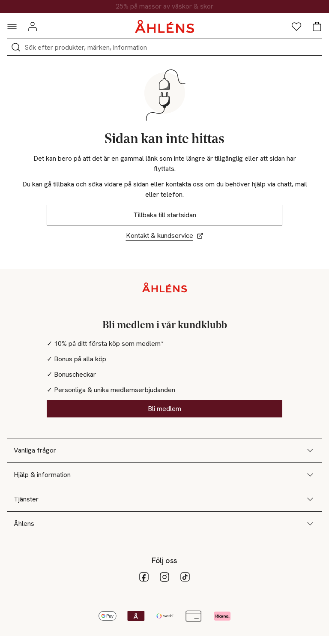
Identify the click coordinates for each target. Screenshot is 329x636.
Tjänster (164, 499)
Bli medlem (164, 408)
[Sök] (16, 47)
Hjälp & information (164, 475)
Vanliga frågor (164, 450)
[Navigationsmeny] (12, 26)
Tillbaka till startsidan (164, 214)
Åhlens (164, 524)
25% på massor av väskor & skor (164, 6)
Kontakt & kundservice (164, 235)
